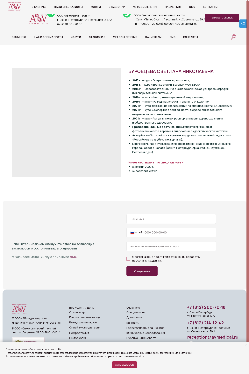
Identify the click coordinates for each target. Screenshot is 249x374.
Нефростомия (79, 333)
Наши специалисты (48, 37)
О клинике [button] (19, 37)
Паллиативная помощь (84, 317)
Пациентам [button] (153, 37)
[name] (171, 219)
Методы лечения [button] (125, 37)
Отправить (142, 271)
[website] (233, 37)
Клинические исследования (145, 333)
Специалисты (135, 312)
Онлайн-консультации (84, 327)
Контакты (190, 37)
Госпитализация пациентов (145, 328)
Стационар (97, 37)
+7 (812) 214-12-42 (205, 323)
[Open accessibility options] (243, 23)
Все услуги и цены (81, 308)
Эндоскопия (78, 338)
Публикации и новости (141, 338)
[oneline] (171, 246)
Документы (134, 317)
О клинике (133, 308)
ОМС (172, 37)
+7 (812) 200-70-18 (206, 307)
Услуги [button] (76, 37)
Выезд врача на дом (83, 322)
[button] (222, 17)
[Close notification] (246, 345)
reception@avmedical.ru (212, 337)
